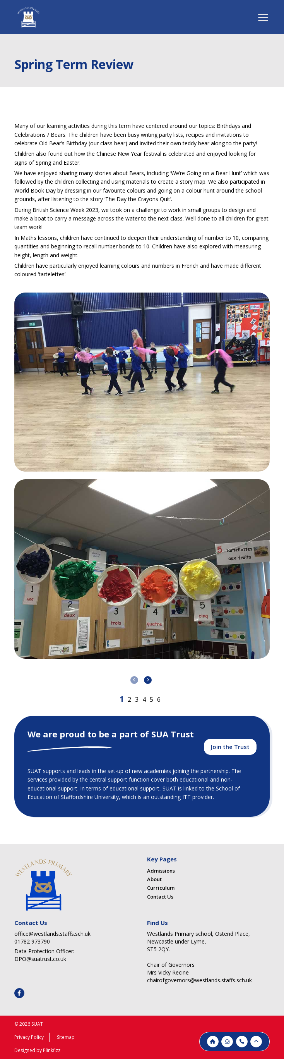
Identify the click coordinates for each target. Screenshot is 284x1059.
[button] (122, 699)
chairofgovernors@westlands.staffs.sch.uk (199, 980)
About (154, 879)
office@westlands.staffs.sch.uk (52, 933)
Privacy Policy (29, 1037)
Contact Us (160, 896)
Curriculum (161, 887)
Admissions (161, 870)
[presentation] (134, 680)
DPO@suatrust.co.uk (40, 959)
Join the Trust (230, 747)
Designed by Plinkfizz (37, 1050)
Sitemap (66, 1037)
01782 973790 (32, 941)
